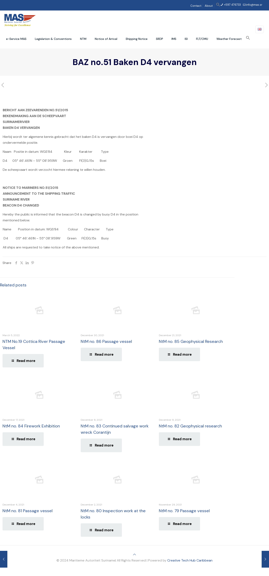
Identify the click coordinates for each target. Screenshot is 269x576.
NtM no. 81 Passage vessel (28, 510)
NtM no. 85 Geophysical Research (191, 341)
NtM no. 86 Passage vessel (106, 341)
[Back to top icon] (134, 554)
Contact (195, 6)
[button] (218, 6)
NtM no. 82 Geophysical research (190, 426)
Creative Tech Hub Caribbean (189, 560)
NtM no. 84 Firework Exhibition (31, 426)
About (209, 6)
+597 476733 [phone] (232, 5)
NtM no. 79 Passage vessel (184, 510)
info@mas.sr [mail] (254, 5)
